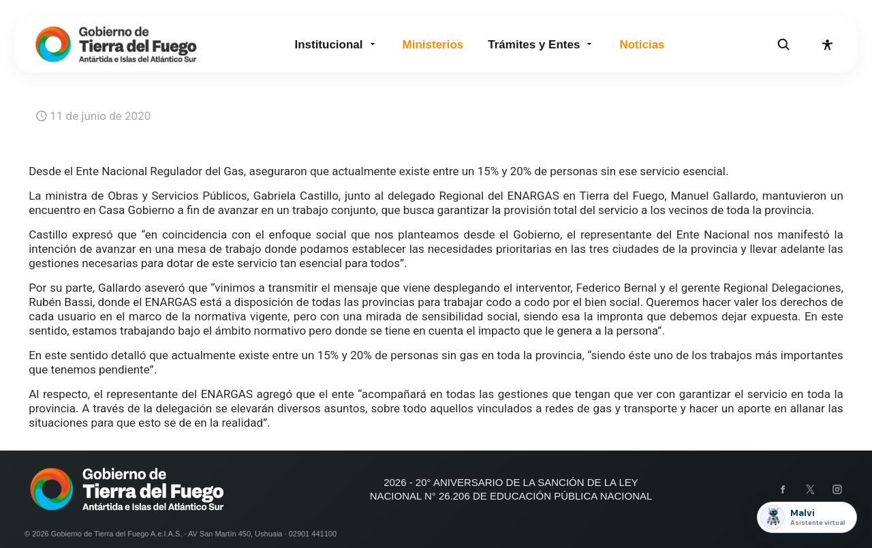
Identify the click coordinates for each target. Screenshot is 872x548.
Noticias (641, 44)
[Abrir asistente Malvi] (807, 517)
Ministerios (433, 44)
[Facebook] (783, 489)
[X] (810, 489)
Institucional (335, 44)
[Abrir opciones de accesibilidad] (827, 44)
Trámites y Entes (541, 44)
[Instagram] (837, 489)
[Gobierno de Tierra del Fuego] (116, 44)
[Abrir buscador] (783, 44)
